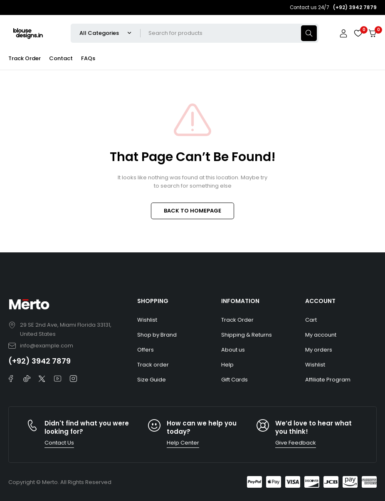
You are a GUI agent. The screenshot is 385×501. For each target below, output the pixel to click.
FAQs (88, 58)
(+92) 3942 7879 (39, 361)
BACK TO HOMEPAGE (192, 211)
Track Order (24, 58)
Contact (61, 58)
